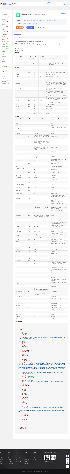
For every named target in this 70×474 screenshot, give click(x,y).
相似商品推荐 (4, 34)
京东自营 (4, 76)
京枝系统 (9, 459)
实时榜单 (1, 454)
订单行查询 (5, 39)
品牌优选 (1, 461)
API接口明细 (17, 32)
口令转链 (5, 46)
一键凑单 (5, 44)
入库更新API (18, 454)
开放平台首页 (32, 3)
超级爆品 (1, 459)
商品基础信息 (5, 16)
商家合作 (34, 457)
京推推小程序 (10, 457)
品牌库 (4, 66)
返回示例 (61, 241)
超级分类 (4, 36)
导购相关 (26, 457)
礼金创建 (5, 49)
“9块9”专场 (4, 71)
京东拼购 (4, 78)
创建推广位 (5, 31)
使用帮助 (58, 3)
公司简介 (34, 454)
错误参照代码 (36, 32)
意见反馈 (26, 463)
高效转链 (5, 26)
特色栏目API (18, 461)
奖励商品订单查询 (5, 41)
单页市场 (45, 3)
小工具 (47, 0)
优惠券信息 (5, 21)
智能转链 (4, 29)
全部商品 (1, 463)
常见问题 (26, 454)
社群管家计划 (10, 463)
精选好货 (4, 64)
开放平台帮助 (26, 461)
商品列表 (5, 14)
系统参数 (61, 234)
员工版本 (34, 459)
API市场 (39, 3)
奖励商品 (5, 81)
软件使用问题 (26, 459)
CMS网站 (10, 461)
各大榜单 (4, 61)
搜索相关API (18, 459)
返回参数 (61, 239)
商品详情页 (5, 19)
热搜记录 (4, 56)
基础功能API (18, 457)
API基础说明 (61, 232)
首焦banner (4, 73)
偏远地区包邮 (5, 83)
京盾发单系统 (10, 454)
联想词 (3, 54)
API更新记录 (26, 32)
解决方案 (52, 3)
